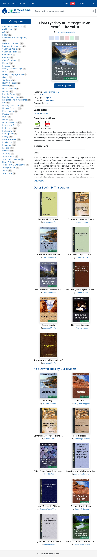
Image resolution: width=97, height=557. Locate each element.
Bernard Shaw (49, 439)
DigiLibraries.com (51, 92)
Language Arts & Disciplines (14, 100)
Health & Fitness (9, 83)
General (44, 113)
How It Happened (81, 436)
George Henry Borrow (82, 544)
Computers (7, 54)
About (22, 3)
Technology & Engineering (13, 165)
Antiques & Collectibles (12, 26)
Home (6, 3)
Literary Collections (10, 105)
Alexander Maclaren (82, 474)
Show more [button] (39, 181)
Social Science (8, 156)
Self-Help (6, 153)
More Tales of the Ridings (48, 506)
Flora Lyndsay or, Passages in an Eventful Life (53, 289)
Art (3, 32)
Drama (5, 63)
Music (4, 116)
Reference (6, 145)
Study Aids (6, 162)
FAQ (14, 3)
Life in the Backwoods (80, 325)
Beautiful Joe (48, 400)
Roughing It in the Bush (48, 219)
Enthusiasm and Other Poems (81, 219)
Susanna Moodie (66, 32)
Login (91, 3)
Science (5, 150)
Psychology (7, 142)
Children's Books (9, 49)
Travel (5, 170)
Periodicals (7, 128)
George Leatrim (48, 325)
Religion (5, 148)
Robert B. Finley (49, 474)
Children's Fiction (9, 51)
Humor (5, 91)
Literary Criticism (9, 108)
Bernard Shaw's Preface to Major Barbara (52, 436)
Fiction (5, 71)
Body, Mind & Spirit (10, 43)
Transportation (8, 167)
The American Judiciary (81, 506)
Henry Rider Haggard (82, 403)
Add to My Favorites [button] (65, 85)
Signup (82, 3)
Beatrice (80, 400)
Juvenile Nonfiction (10, 97)
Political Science (9, 139)
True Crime (7, 173)
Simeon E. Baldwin (82, 509)
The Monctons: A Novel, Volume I (48, 360)
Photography (8, 133)
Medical (5, 114)
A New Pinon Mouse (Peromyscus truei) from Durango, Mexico (61, 471)
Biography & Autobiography (14, 37)
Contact (32, 3)
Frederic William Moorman (50, 509)
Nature (5, 119)
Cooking (6, 57)
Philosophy (7, 131)
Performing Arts (9, 125)
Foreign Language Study (13, 74)
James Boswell (49, 544)
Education (6, 66)
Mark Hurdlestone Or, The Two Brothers (51, 254)
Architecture (7, 29)
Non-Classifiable (9, 122)
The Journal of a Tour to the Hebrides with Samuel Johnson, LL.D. (62, 541)
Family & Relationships (12, 68)
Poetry (5, 136)
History (5, 85)
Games (5, 77)
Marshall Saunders (50, 403)
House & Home (9, 88)
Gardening (7, 80)
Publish (69, 3)
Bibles (5, 35)
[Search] (62, 11)
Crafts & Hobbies (9, 60)
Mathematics (8, 111)
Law (4, 102)
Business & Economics (12, 46)
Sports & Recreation (11, 159)
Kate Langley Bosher (82, 439)
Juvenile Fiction (8, 94)
